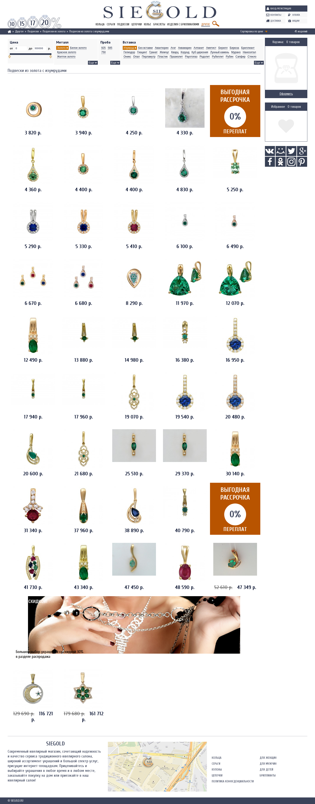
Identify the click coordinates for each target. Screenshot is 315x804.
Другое (205, 24)
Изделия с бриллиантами (183, 24)
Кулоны (217, 700)
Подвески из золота (54, 31)
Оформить (286, 94)
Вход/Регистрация (280, 8)
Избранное (278, 107)
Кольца (100, 24)
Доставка (275, 20)
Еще (91, 62)
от (12, 48)
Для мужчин (268, 694)
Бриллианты (268, 706)
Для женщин (268, 688)
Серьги (111, 24)
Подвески (123, 24)
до (30, 48)
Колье (147, 24)
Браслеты (159, 24)
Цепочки (136, 24)
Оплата (296, 14)
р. (49, 48)
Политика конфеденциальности (233, 712)
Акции (295, 20)
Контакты (275, 14)
